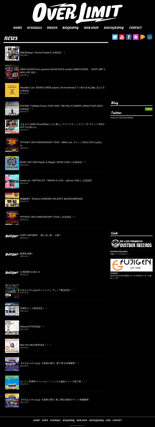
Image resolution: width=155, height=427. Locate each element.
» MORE (149, 109)
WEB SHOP (91, 28)
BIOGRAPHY (70, 28)
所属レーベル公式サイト (131, 251)
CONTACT (135, 28)
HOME (17, 28)
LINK (108, 420)
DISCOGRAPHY (114, 28)
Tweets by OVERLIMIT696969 (121, 118)
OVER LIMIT (75, 425)
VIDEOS (52, 28)
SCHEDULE (34, 28)
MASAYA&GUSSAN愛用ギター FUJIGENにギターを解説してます (131, 274)
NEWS (45, 420)
